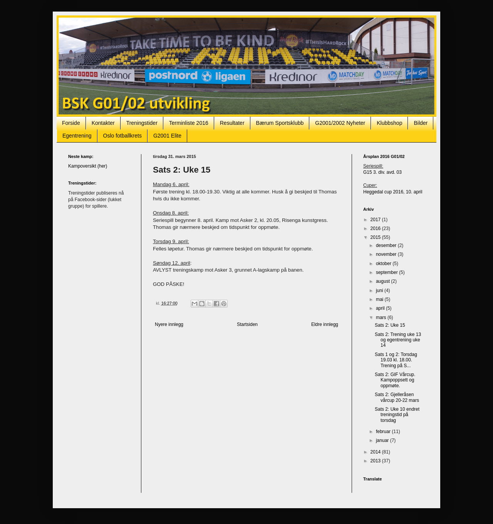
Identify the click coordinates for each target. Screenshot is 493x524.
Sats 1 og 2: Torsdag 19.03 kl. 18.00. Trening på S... (396, 360)
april (381, 308)
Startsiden (247, 324)
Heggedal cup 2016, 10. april (392, 192)
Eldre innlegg (324, 324)
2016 (376, 228)
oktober (384, 263)
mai (380, 299)
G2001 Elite (167, 136)
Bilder (421, 123)
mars (381, 317)
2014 (376, 452)
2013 (376, 461)
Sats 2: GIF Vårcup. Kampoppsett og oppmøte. (395, 380)
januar (383, 440)
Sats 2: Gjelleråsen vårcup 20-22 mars (397, 397)
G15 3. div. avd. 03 (382, 172)
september (387, 272)
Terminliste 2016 (188, 123)
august (383, 281)
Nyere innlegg (169, 324)
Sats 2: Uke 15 (390, 325)
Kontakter (103, 123)
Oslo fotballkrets (122, 136)
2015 (376, 237)
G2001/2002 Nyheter (340, 123)
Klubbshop (389, 123)
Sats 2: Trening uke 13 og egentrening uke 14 (398, 340)
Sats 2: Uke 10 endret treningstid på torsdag (397, 414)
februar (384, 431)
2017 (376, 219)
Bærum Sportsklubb (280, 123)
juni (380, 290)
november (387, 254)
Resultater (232, 123)
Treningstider (142, 123)
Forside (71, 123)
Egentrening (77, 136)
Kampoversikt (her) (87, 166)
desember (387, 245)
